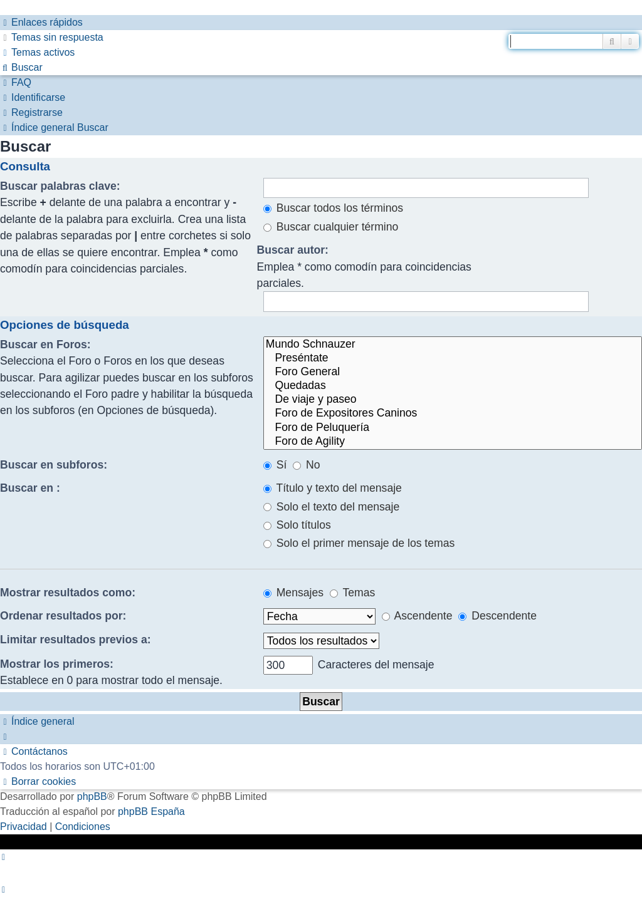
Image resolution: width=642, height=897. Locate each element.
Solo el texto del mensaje (331, 506)
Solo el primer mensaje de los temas (359, 543)
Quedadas (453, 386)
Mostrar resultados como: (67, 592)
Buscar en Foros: (45, 344)
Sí (275, 465)
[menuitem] (51, 37)
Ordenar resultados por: (63, 615)
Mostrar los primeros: (56, 664)
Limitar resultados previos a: (75, 639)
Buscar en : (30, 488)
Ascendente (417, 615)
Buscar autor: (293, 250)
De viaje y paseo (453, 400)
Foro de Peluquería (453, 428)
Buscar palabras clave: (60, 186)
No (306, 465)
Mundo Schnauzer (453, 344)
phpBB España (151, 811)
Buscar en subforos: (53, 465)
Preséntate (453, 358)
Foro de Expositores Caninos (453, 413)
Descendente (497, 615)
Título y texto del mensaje (332, 488)
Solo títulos (297, 525)
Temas (352, 592)
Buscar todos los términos (333, 208)
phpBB (92, 796)
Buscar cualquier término (331, 226)
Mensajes (293, 592)
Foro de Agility (453, 441)
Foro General (453, 372)
